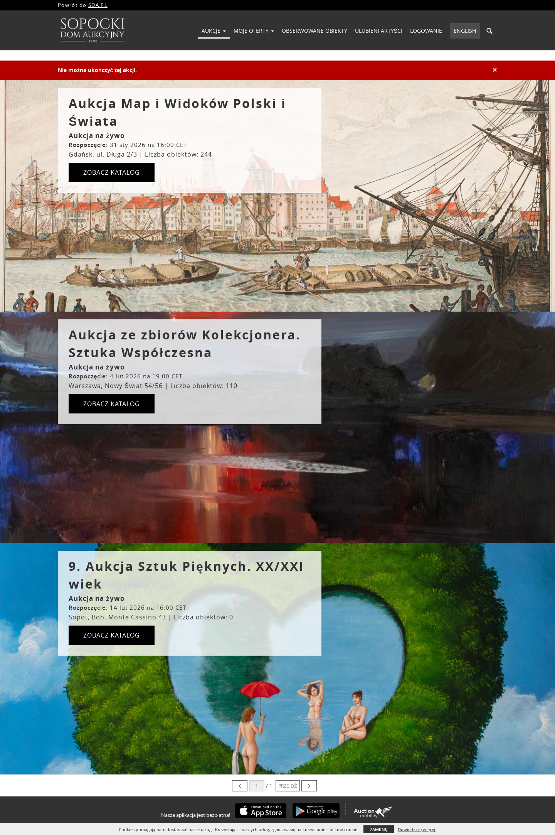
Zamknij (378, 829)
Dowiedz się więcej (416, 829)
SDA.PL (98, 5)
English (465, 30)
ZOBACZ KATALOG (111, 172)
